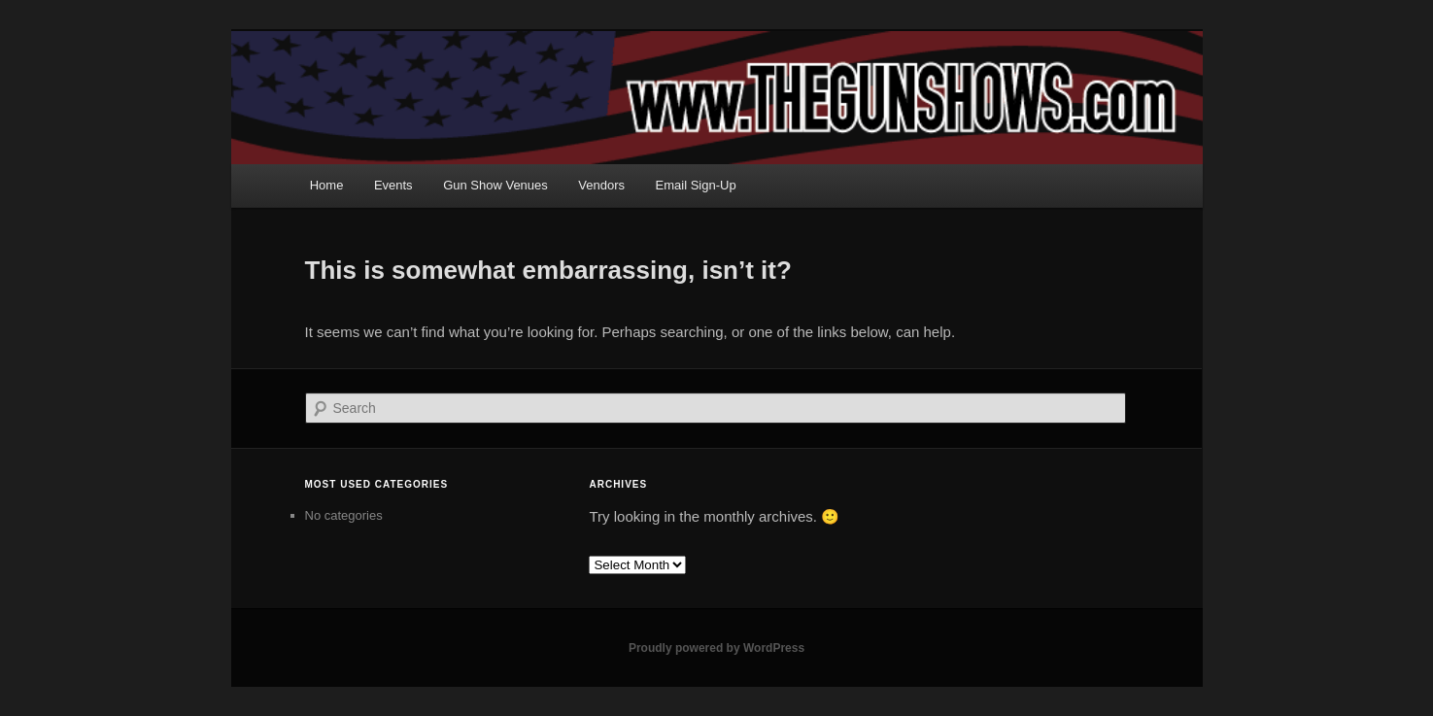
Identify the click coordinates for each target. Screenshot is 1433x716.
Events (393, 185)
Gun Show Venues (495, 185)
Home (327, 185)
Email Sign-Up (696, 185)
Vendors (601, 185)
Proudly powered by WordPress (716, 648)
